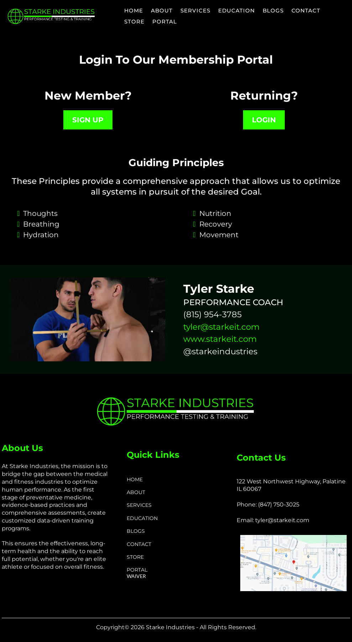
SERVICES (195, 10)
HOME (133, 10)
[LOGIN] (264, 119)
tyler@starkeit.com (221, 327)
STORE (134, 21)
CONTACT (305, 10)
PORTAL (164, 21)
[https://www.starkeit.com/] (51, 16)
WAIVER (136, 576)
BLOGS (273, 10)
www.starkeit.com (220, 339)
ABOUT (162, 10)
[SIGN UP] (87, 119)
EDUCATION (236, 10)
